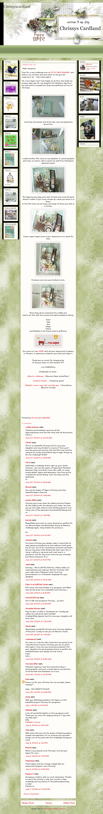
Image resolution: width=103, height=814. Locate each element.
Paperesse (29, 761)
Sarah (28, 626)
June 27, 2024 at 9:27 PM (38, 560)
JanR (27, 564)
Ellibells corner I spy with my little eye (42, 385)
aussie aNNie (31, 500)
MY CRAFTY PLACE (40, 689)
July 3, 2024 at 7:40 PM (37, 756)
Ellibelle (28, 710)
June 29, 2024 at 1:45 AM (37, 635)
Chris (27, 462)
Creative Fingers (40, 381)
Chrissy (90, 64)
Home (49, 803)
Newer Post (28, 803)
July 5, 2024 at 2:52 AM (37, 769)
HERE (41, 351)
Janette (28, 540)
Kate (27, 730)
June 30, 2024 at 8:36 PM (38, 692)
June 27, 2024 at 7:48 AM (38, 495)
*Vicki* (28, 443)
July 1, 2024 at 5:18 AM (36, 705)
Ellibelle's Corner (32, 722)
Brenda (28, 487)
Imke (27, 679)
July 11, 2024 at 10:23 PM (37, 789)
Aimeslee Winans (32, 608)
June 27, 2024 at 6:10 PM (37, 535)
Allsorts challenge (35, 376)
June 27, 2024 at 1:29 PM (37, 515)
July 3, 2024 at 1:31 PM (36, 743)
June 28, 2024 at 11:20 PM (38, 621)
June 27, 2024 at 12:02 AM (38, 438)
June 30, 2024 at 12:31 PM (38, 674)
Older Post (69, 803)
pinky (27, 697)
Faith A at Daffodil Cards (36, 584)
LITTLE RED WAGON (60, 72)
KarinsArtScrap (32, 598)
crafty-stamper (32, 427)
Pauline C (29, 774)
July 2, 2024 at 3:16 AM (36, 725)
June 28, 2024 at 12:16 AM (38, 580)
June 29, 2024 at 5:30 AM (38, 659)
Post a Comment (31, 794)
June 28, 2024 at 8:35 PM (38, 604)
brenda (28, 520)
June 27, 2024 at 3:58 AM (38, 458)
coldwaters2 (30, 639)
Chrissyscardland (17, 6)
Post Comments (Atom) (54, 809)
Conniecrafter (31, 664)
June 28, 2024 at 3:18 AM (37, 593)
